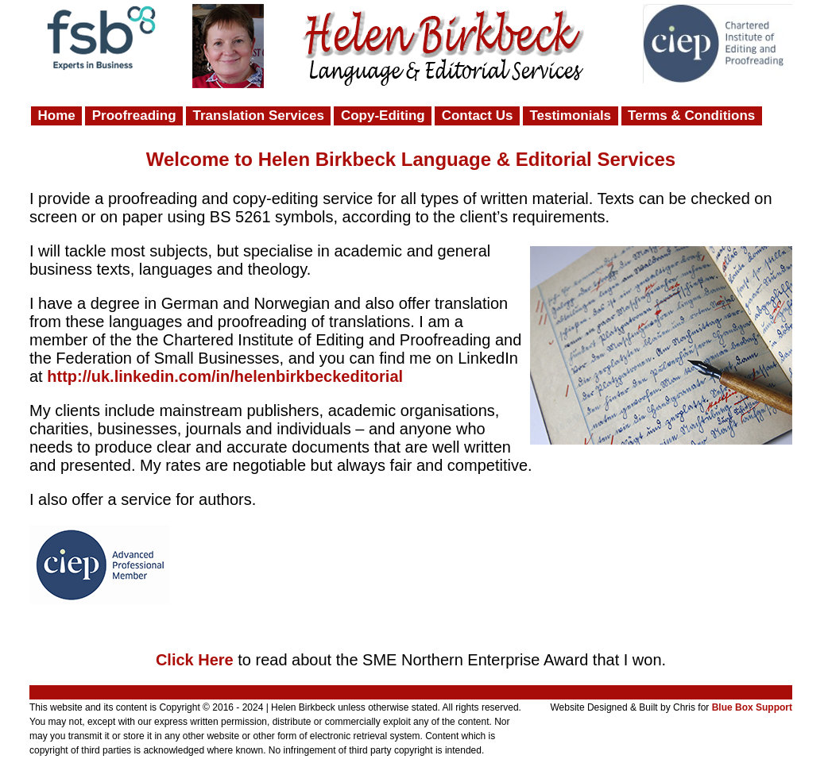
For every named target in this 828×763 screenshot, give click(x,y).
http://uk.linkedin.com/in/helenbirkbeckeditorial (225, 376)
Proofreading (134, 115)
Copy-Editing (383, 115)
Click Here (195, 660)
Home (56, 115)
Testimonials (570, 115)
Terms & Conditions (691, 115)
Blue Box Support (752, 707)
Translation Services (258, 115)
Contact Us (477, 115)
